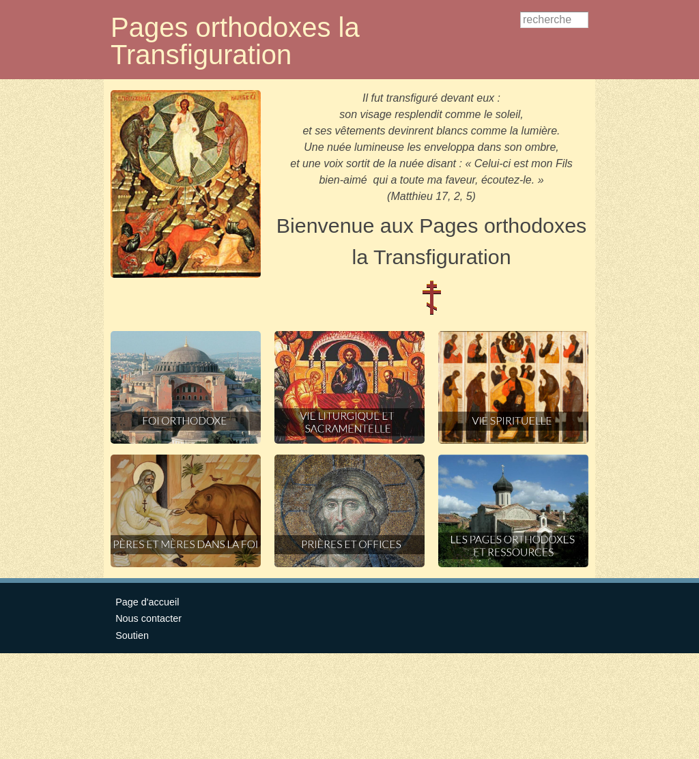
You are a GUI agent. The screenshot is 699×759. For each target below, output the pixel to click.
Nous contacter (148, 618)
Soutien (132, 635)
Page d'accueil (147, 602)
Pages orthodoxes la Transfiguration (235, 41)
